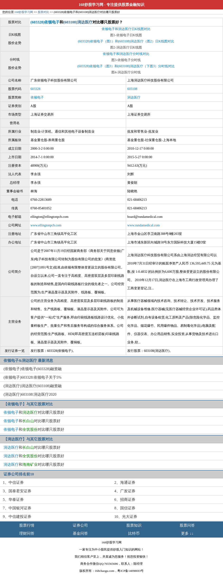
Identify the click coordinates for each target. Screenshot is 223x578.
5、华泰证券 (13, 499)
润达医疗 (134, 97)
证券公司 (80, 525)
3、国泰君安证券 (17, 491)
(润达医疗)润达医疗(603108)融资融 (33, 386)
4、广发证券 (124, 491)
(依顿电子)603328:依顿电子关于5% (32, 377)
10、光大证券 (125, 517)
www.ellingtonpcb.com (46, 225)
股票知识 (133, 525)
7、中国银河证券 (17, 508)
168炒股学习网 (91, 5)
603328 (36, 89)
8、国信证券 (124, 508)
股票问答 (187, 525)
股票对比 (43, 12)
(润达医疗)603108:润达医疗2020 (30, 394)
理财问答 (26, 533)
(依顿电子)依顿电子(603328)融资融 (33, 369)
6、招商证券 (124, 499)
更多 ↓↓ (187, 533)
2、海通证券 (124, 482)
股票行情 (26, 525)
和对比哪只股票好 (34, 412)
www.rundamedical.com (143, 225)
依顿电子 (37, 97)
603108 (132, 89)
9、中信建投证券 (17, 517)
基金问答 (80, 533)
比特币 (134, 533)
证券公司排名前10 (19, 474)
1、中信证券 (13, 482)
